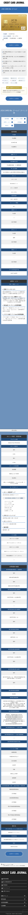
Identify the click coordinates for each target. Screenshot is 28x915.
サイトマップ (6, 888)
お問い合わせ (6, 891)
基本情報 (7, 118)
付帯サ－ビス (7, 122)
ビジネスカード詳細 (10, 864)
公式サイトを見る (14, 45)
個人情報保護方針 (7, 881)
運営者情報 (6, 878)
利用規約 (5, 885)
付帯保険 (19, 122)
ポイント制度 (19, 118)
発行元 (6, 125)
